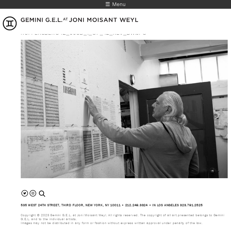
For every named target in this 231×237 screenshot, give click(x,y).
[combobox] (48, 194)
